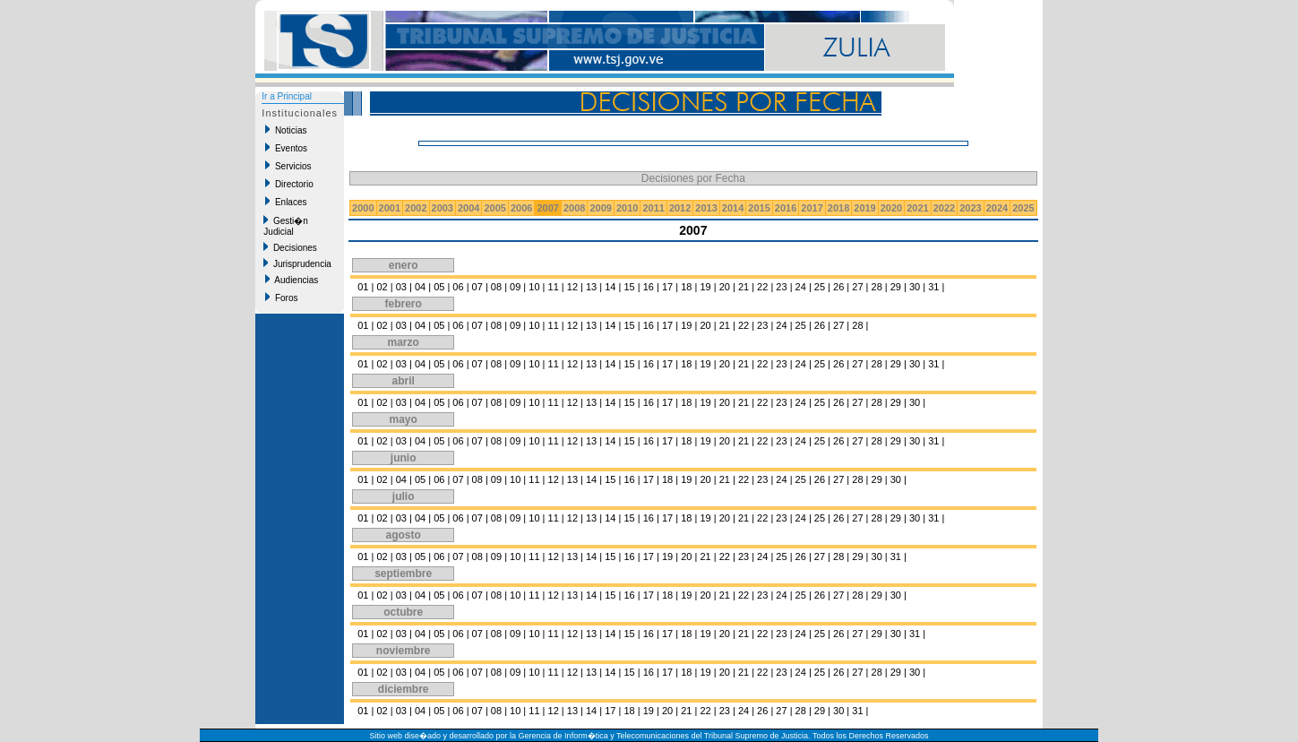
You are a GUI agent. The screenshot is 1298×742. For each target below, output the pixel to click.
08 (496, 286)
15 (628, 286)
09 (515, 286)
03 (401, 286)
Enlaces (285, 201)
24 (800, 286)
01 (362, 286)
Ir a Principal (287, 96)
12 (572, 286)
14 (610, 286)
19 (705, 286)
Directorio (289, 183)
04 (420, 286)
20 (724, 286)
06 (457, 286)
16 (648, 286)
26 (838, 286)
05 (439, 286)
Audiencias (291, 279)
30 (914, 286)
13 (591, 286)
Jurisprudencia (297, 263)
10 (534, 286)
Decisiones (289, 247)
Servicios (288, 165)
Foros (281, 297)
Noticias (285, 130)
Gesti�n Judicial (285, 226)
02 (381, 286)
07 (477, 286)
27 (857, 286)
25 (819, 286)
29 (895, 286)
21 (743, 286)
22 (762, 286)
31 (933, 286)
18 (686, 286)
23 (781, 286)
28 (877, 286)
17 (667, 286)
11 (553, 286)
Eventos (286, 147)
